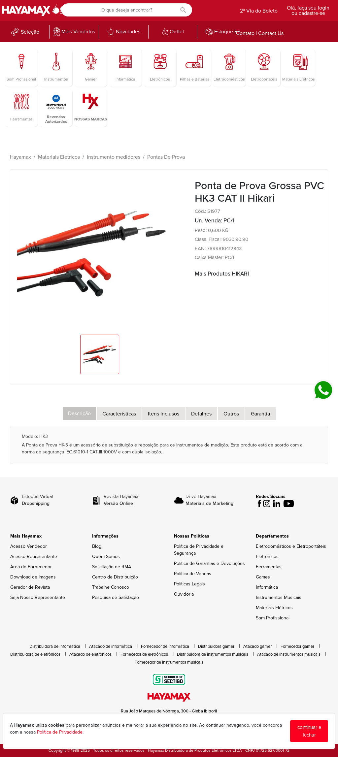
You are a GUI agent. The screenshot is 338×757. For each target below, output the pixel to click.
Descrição (79, 413)
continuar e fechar (309, 731)
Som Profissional (272, 618)
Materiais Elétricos (274, 607)
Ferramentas (269, 567)
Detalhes (201, 414)
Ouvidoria (184, 594)
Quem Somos (106, 556)
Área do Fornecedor (31, 567)
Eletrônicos (267, 556)
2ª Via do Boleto (259, 11)
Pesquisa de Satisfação (115, 597)
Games (263, 577)
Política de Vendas (192, 573)
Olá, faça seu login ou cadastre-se (308, 10)
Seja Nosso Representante (37, 597)
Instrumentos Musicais (278, 597)
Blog (96, 546)
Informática (267, 587)
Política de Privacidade (60, 732)
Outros (231, 414)
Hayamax (20, 157)
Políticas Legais (189, 584)
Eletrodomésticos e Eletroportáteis (291, 546)
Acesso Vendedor (28, 546)
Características (119, 414)
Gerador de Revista (30, 587)
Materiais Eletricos (59, 157)
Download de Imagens (33, 577)
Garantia (260, 414)
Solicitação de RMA (111, 567)
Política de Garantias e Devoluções (209, 563)
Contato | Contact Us (260, 33)
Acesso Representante (33, 556)
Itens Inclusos (163, 414)
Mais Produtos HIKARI (222, 273)
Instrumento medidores (113, 157)
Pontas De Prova (166, 157)
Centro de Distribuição (115, 577)
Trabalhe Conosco (110, 587)
